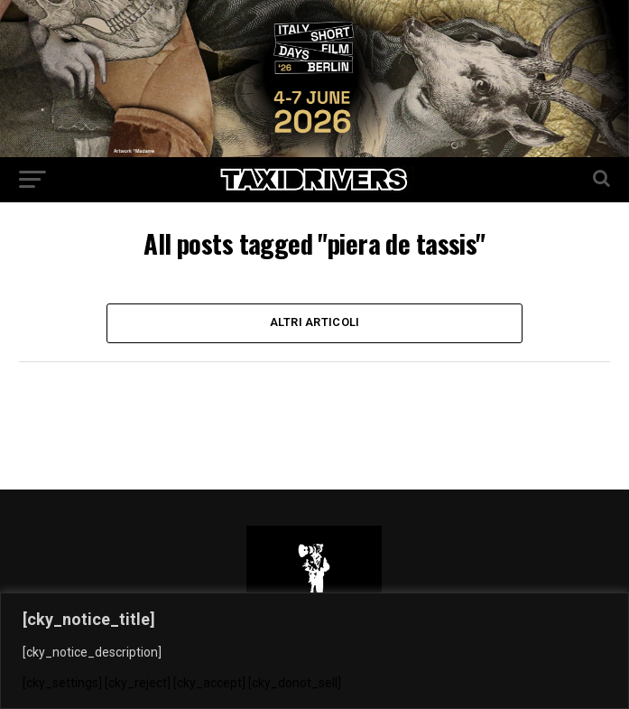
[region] (314, 650)
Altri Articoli (315, 323)
